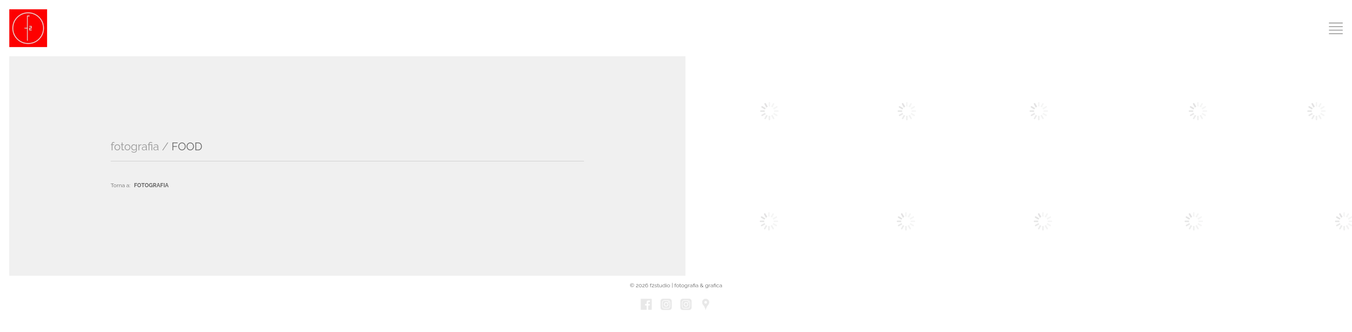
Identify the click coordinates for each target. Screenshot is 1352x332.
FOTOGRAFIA (151, 185)
